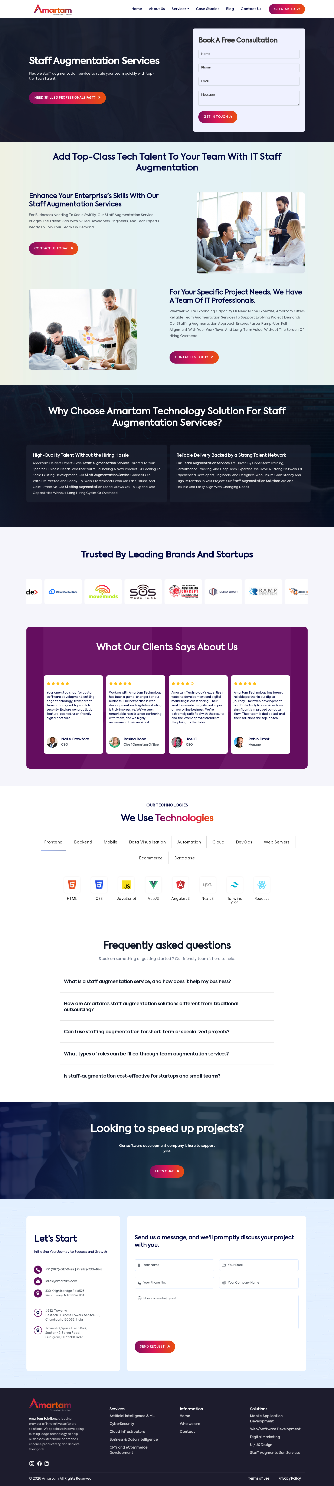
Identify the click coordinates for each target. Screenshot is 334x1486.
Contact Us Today (53, 248)
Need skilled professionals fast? (67, 97)
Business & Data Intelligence (133, 1440)
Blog (230, 9)
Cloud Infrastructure (127, 1432)
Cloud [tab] (218, 842)
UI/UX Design (261, 1445)
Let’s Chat (167, 1171)
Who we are (190, 1424)
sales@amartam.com (61, 1281)
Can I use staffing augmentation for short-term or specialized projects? (146, 1032)
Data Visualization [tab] (147, 842)
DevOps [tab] (244, 842)
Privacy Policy (289, 1478)
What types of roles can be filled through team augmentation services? (146, 1054)
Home (137, 9)
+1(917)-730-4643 (89, 1269)
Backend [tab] (83, 842)
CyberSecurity (121, 1424)
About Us (157, 9)
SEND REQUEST (155, 1346)
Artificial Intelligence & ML (132, 1416)
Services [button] (179, 9)
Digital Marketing (265, 1437)
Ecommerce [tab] (151, 858)
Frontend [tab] (53, 842)
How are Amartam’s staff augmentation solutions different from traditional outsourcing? (151, 1007)
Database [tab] (184, 858)
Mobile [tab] (110, 842)
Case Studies (207, 9)
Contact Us (251, 9)
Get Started (287, 9)
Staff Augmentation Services (275, 1453)
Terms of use (258, 1478)
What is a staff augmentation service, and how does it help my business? (147, 982)
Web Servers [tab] (276, 842)
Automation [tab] (189, 842)
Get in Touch (218, 116)
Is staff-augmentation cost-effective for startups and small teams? (142, 1076)
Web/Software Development (275, 1429)
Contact (187, 1432)
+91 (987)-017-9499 (60, 1269)
